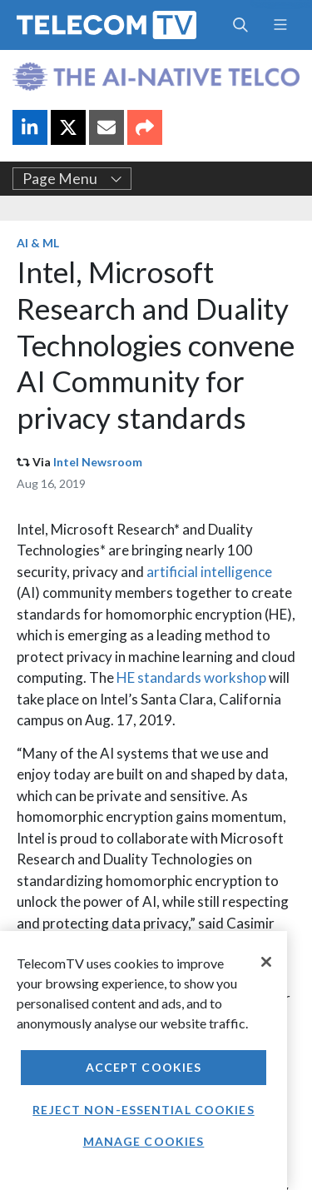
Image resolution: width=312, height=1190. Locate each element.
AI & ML (38, 243)
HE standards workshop (191, 677)
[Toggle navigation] (280, 24)
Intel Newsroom (97, 462)
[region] (143, 1060)
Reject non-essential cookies (143, 1110)
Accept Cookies (144, 1067)
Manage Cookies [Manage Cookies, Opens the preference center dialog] (144, 1141)
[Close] (266, 962)
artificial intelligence (209, 571)
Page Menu (72, 178)
